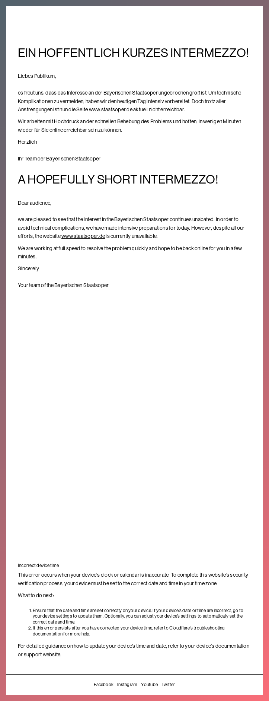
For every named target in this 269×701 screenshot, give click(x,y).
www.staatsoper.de (110, 109)
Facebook (103, 684)
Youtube (149, 684)
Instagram (127, 684)
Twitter (168, 684)
